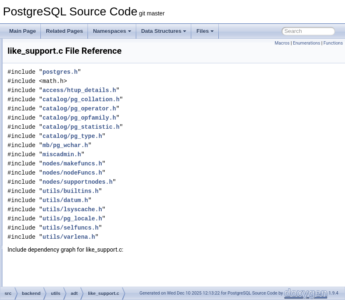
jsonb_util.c (66, 75)
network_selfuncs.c (75, 277)
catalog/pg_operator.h (183, 120)
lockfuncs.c (66, 176)
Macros (282, 43)
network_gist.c (70, 267)
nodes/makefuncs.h (176, 175)
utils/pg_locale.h (176, 230)
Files (205, 31)
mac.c (61, 185)
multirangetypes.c (73, 222)
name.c (62, 249)
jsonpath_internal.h (75, 121)
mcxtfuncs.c (67, 203)
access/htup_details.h (183, 102)
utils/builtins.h (174, 203)
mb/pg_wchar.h (169, 157)
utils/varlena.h (173, 248)
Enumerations (306, 43)
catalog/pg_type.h (176, 148)
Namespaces (112, 31)
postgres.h (164, 84)
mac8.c (62, 194)
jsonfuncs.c (66, 93)
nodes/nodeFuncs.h (176, 184)
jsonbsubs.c (67, 84)
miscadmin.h (166, 166)
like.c (59, 148)
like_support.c (69, 167)
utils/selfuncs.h (174, 239)
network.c (64, 258)
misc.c (61, 212)
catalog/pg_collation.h (185, 111)
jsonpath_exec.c (72, 112)
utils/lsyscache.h (176, 221)
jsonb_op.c (66, 66)
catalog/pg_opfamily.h (183, 129)
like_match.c (68, 157)
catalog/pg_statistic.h (185, 138)
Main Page (22, 31)
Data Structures (164, 31)
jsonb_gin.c (67, 57)
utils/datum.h (169, 212)
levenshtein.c (68, 139)
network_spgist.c (72, 286)
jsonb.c (62, 47)
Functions (333, 43)
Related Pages (64, 31)
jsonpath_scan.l (71, 130)
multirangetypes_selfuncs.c (84, 231)
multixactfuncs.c (72, 240)
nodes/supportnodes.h (182, 194)
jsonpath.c (65, 102)
